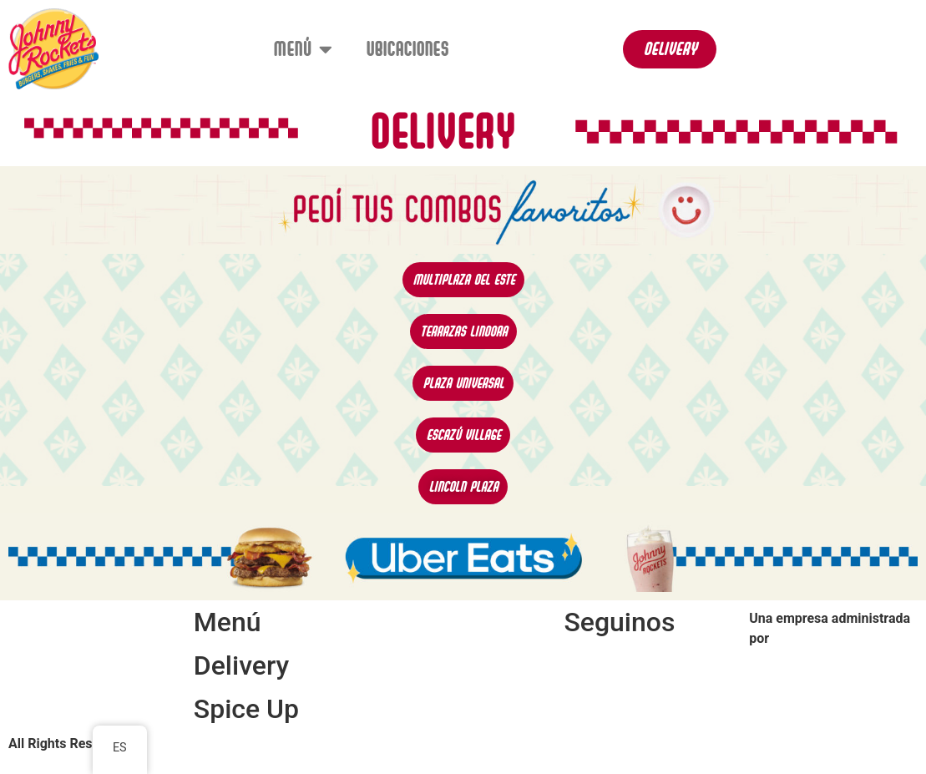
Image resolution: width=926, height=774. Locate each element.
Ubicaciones (407, 49)
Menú (302, 49)
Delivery (241, 665)
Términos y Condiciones (451, 714)
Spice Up (246, 709)
